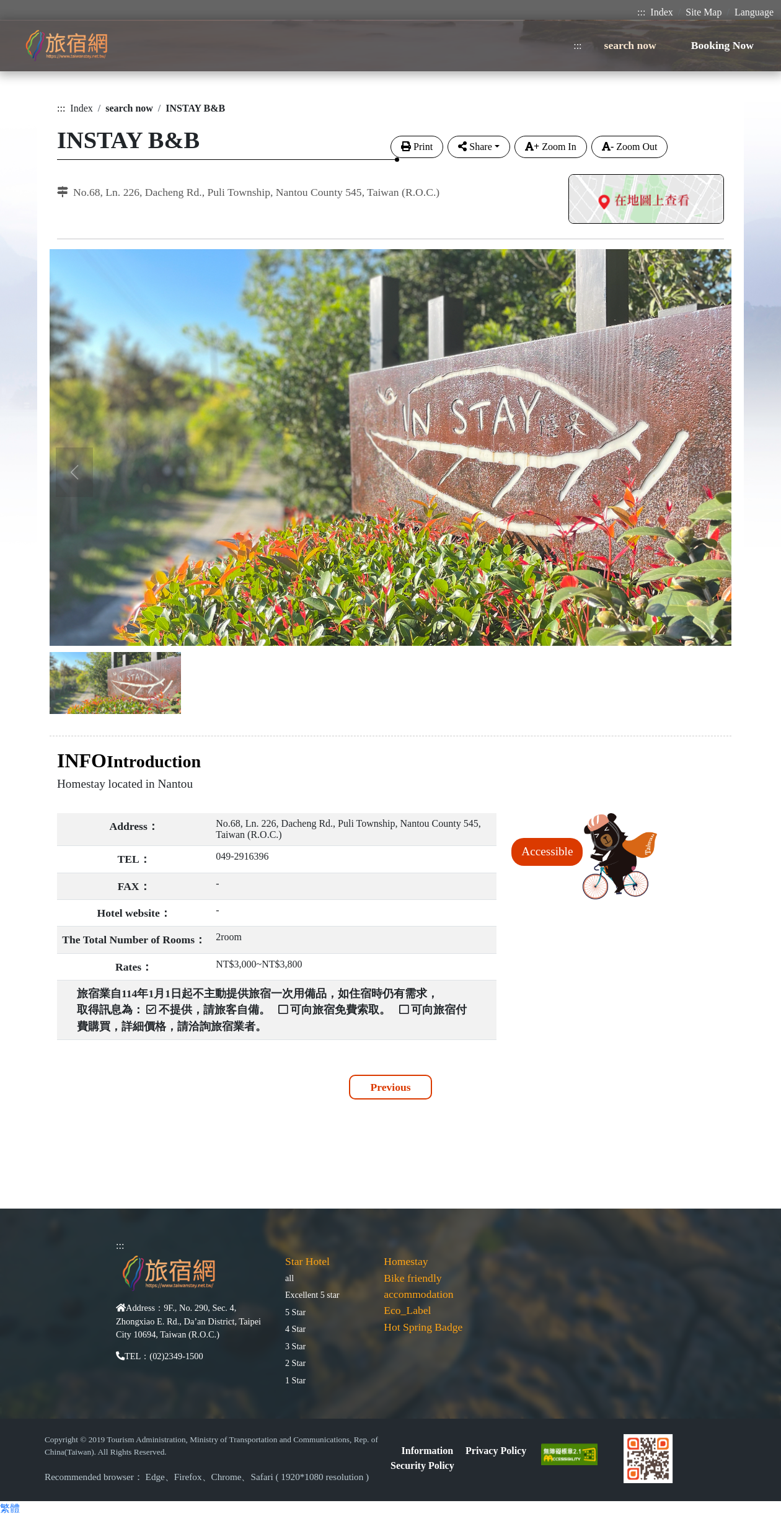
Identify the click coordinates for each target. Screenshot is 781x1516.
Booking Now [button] (722, 45)
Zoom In (550, 146)
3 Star (295, 1346)
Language (754, 12)
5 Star (295, 1312)
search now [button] (630, 45)
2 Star (295, 1363)
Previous (390, 1087)
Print (417, 146)
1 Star (295, 1380)
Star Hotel (307, 1261)
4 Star (295, 1329)
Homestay (406, 1261)
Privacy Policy (496, 1450)
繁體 (10, 1508)
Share (475, 146)
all (289, 1278)
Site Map (703, 12)
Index (661, 12)
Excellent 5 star (312, 1295)
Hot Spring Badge (423, 1327)
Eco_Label (407, 1310)
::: (641, 12)
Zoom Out (630, 146)
